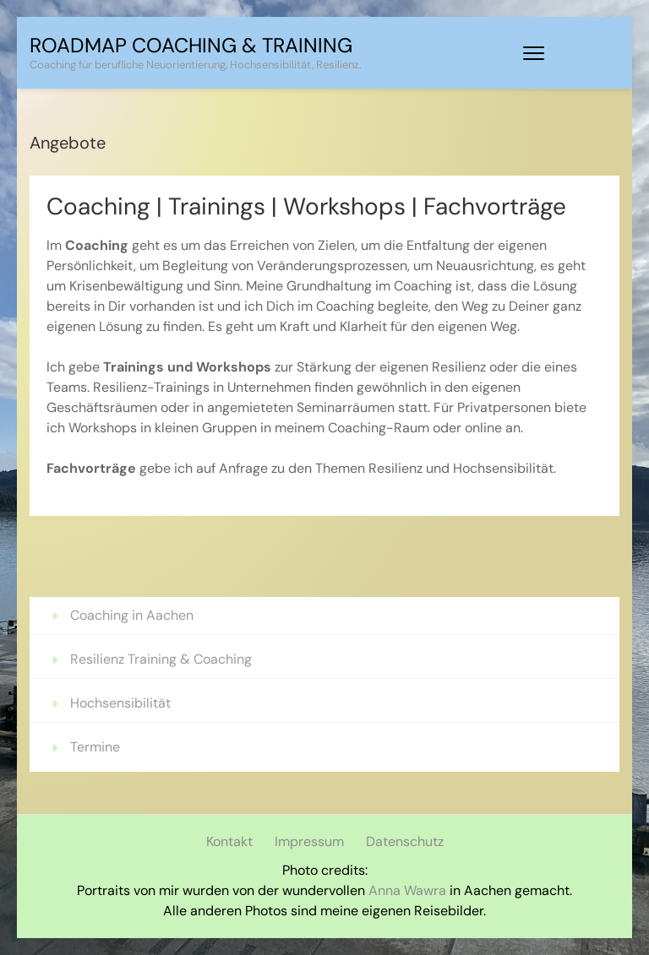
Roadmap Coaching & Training (191, 45)
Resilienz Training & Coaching (162, 659)
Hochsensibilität (120, 703)
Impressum (309, 841)
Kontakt (229, 841)
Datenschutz (405, 841)
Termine (95, 747)
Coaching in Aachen (132, 615)
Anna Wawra (407, 890)
